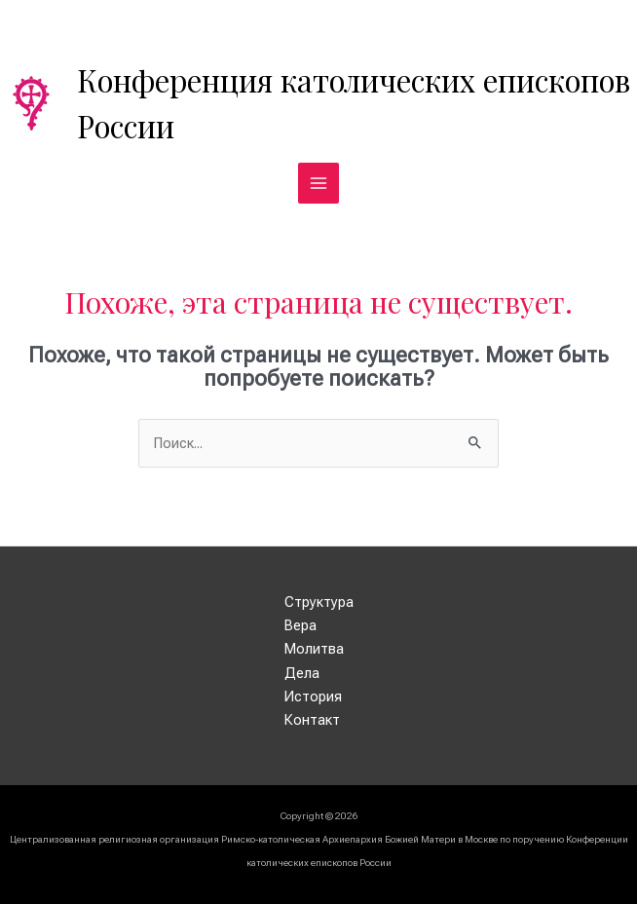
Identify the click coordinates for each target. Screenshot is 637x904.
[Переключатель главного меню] (318, 183)
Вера (300, 625)
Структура (319, 602)
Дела (301, 673)
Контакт (312, 720)
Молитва (314, 649)
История (313, 696)
